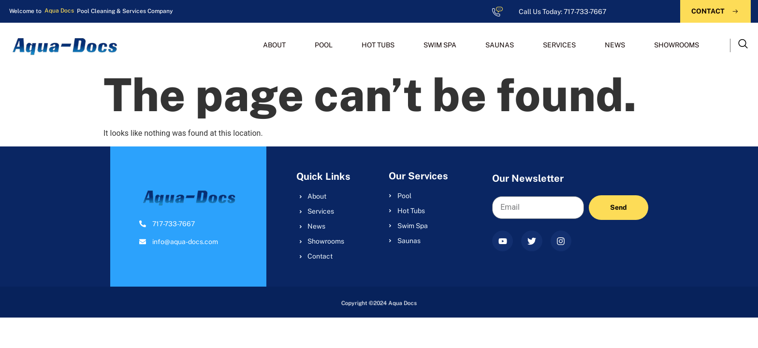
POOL (324, 45)
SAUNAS (499, 45)
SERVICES (559, 45)
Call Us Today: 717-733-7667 (562, 11)
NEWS (615, 45)
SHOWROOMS (676, 45)
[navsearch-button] (743, 45)
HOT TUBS (378, 45)
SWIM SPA (439, 45)
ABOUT (274, 45)
